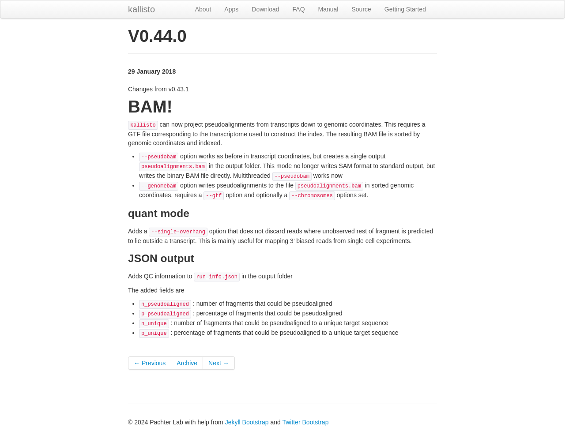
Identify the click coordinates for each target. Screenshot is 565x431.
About (203, 9)
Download (265, 9)
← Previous (150, 363)
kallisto (141, 9)
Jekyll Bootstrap (247, 422)
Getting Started (405, 9)
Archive (187, 363)
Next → (218, 363)
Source (361, 9)
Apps (231, 9)
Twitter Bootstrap (305, 422)
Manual (328, 9)
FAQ (299, 9)
